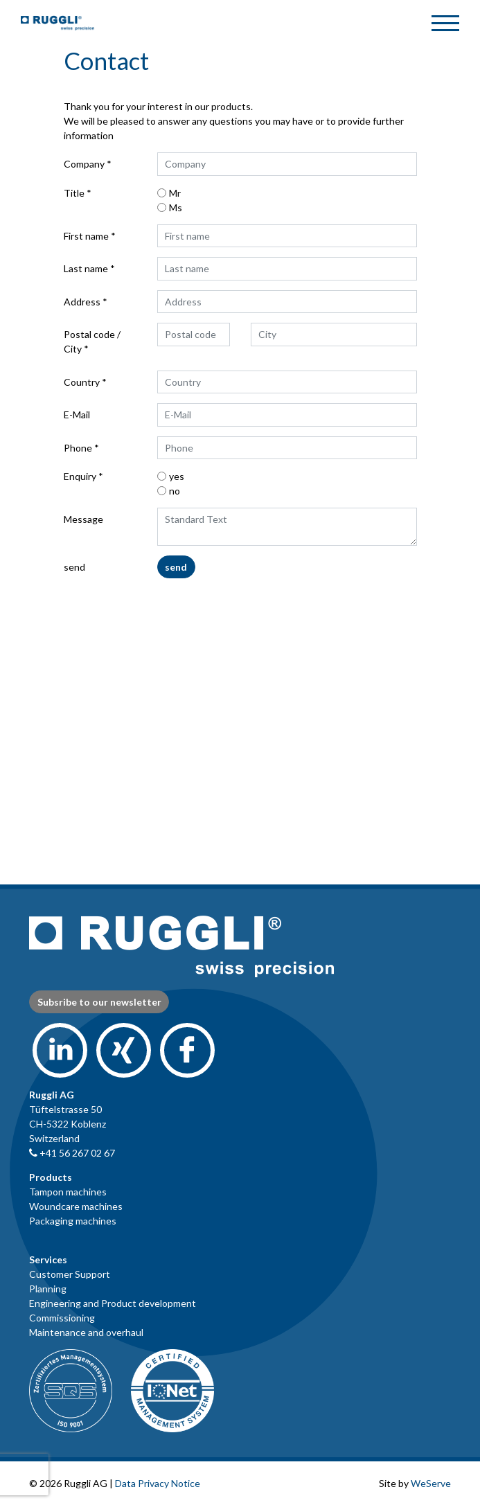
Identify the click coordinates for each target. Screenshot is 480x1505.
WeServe (431, 1483)
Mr (175, 193)
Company (84, 164)
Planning (47, 1288)
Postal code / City (92, 341)
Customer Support (69, 1274)
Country (82, 382)
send (74, 567)
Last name (86, 268)
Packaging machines (72, 1221)
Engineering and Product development (112, 1303)
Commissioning (62, 1318)
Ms (175, 207)
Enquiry (80, 476)
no (174, 491)
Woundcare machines (76, 1206)
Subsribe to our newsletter (99, 1002)
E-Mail (77, 414)
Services (48, 1259)
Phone (78, 448)
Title (74, 193)
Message (83, 519)
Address (82, 302)
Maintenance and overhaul (86, 1332)
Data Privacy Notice (157, 1483)
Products (50, 1177)
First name (86, 236)
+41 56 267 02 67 (72, 1153)
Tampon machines (68, 1191)
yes (176, 476)
